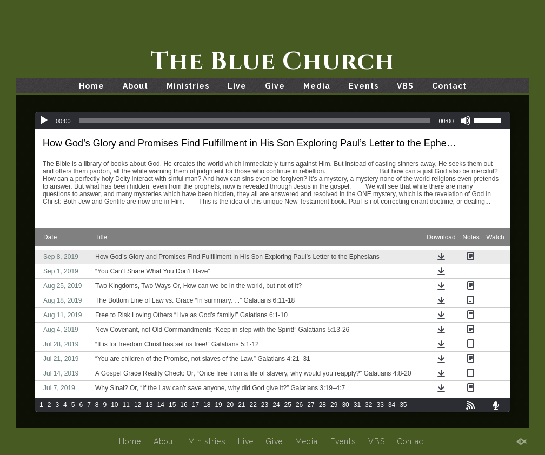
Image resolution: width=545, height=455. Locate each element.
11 (126, 405)
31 (357, 405)
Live (237, 86)
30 (345, 405)
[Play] (43, 120)
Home (91, 86)
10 (114, 405)
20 (230, 405)
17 (195, 405)
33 (379, 405)
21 (241, 405)
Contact (449, 86)
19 (218, 405)
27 (310, 405)
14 (160, 405)
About (135, 86)
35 (403, 405)
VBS (405, 86)
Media (316, 86)
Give (275, 86)
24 (276, 405)
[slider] (254, 120)
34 (391, 405)
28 (322, 405)
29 (333, 405)
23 (264, 405)
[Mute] (465, 120)
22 (253, 405)
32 (368, 405)
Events (363, 86)
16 (183, 405)
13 (148, 405)
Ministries (188, 86)
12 (137, 405)
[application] (272, 120)
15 (172, 405)
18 (206, 405)
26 (299, 405)
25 (287, 405)
